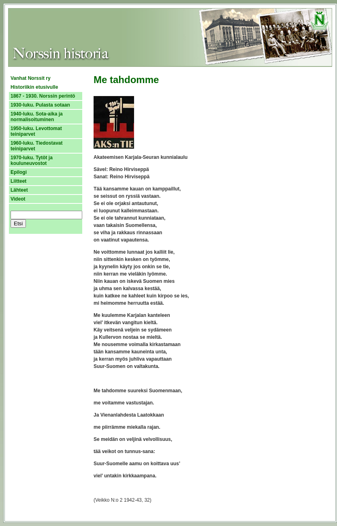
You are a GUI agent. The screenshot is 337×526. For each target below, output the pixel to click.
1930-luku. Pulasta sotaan (40, 105)
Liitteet (18, 181)
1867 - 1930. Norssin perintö (43, 96)
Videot (18, 199)
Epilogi (19, 172)
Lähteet (19, 190)
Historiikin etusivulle (34, 87)
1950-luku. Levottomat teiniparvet (36, 131)
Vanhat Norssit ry (31, 78)
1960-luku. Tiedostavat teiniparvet (37, 146)
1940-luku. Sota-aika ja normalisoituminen (37, 116)
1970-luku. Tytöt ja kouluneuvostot (32, 160)
